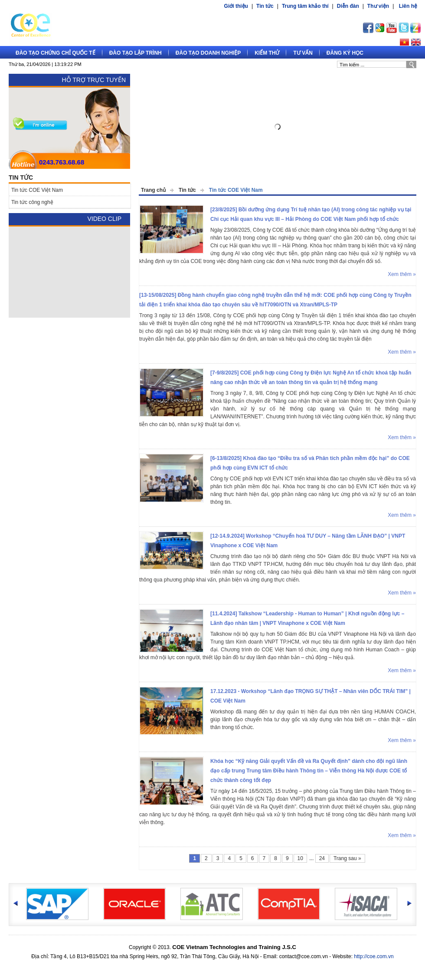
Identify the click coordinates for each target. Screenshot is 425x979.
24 (322, 858)
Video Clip (104, 218)
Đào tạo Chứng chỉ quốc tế (55, 53)
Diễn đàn (348, 6)
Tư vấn (302, 53)
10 (300, 858)
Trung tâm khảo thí (305, 6)
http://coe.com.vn (373, 956)
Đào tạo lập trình (135, 53)
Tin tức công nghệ (32, 202)
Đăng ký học (345, 53)
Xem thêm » (402, 274)
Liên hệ (408, 6)
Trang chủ (153, 190)
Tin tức (265, 6)
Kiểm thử (267, 53)
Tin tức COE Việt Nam (236, 190)
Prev (151, 128)
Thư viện (378, 6)
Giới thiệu (236, 6)
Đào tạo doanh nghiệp (208, 53)
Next (403, 128)
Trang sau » (347, 858)
